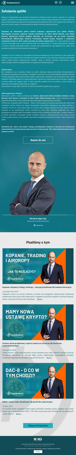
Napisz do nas (38, 140)
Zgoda (38, 451)
